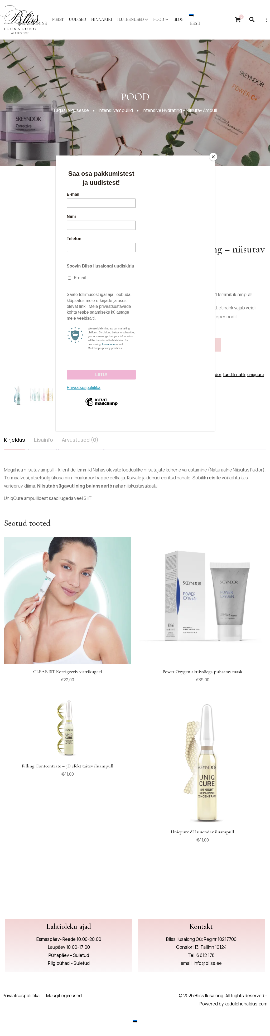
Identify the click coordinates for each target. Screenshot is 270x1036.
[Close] (213, 157)
